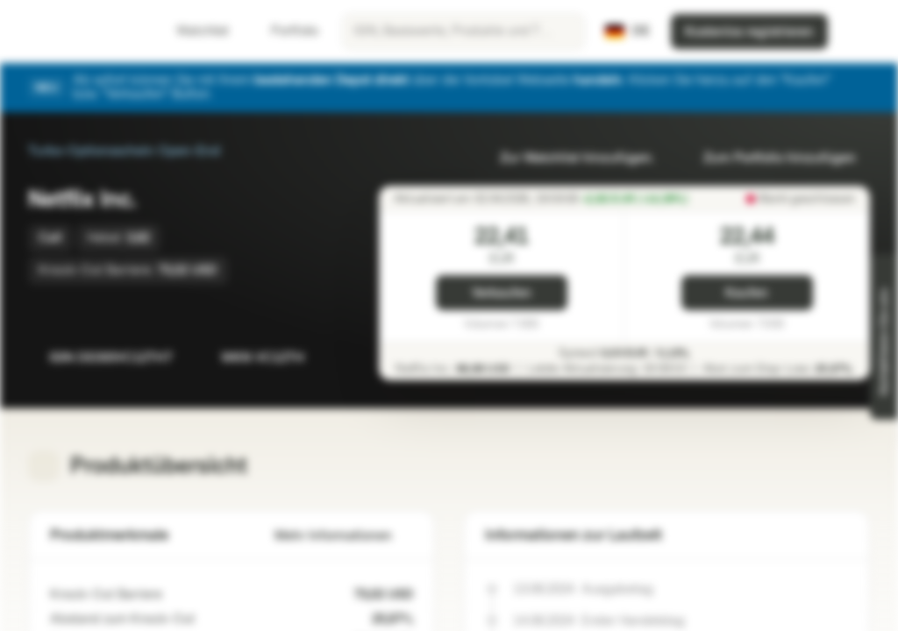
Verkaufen (501, 293)
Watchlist (192, 31)
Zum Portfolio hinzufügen (769, 158)
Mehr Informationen (343, 535)
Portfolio (284, 31)
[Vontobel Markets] (76, 31)
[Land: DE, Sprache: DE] (627, 31)
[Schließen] (859, 87)
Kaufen (746, 293)
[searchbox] (463, 31)
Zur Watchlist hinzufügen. (566, 158)
